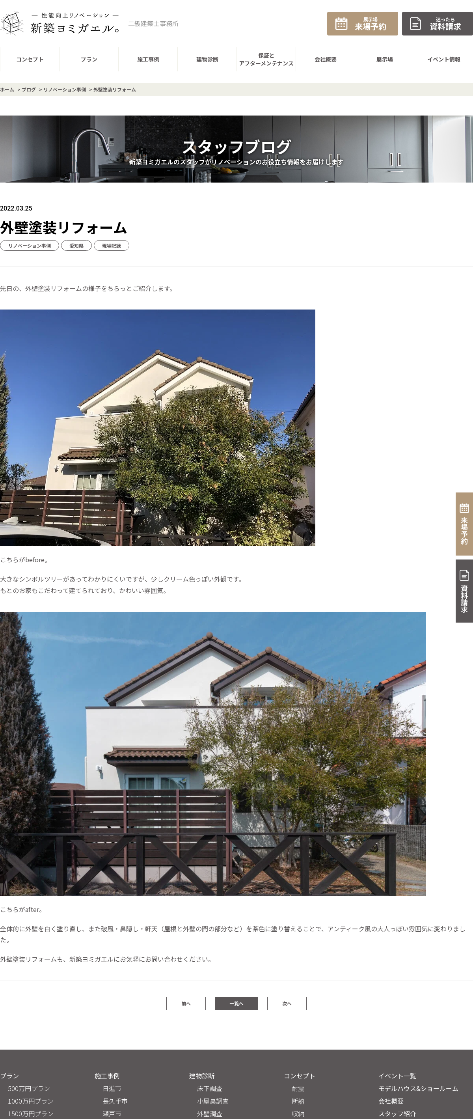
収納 (298, 1113)
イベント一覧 (397, 1075)
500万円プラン (29, 1088)
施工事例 (107, 1075)
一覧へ (236, 1003)
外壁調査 (209, 1113)
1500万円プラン (31, 1113)
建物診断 (201, 1075)
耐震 (298, 1088)
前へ (186, 1003)
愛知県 (76, 245)
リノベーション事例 (29, 245)
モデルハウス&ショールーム (418, 1088)
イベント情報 (443, 59)
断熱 (298, 1101)
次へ (287, 1003)
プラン (9, 1075)
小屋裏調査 (213, 1101)
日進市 (111, 1088)
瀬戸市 (111, 1113)
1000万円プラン (31, 1101)
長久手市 (115, 1101)
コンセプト (299, 1075)
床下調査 (209, 1088)
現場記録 (111, 245)
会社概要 (391, 1101)
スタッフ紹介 (397, 1113)
